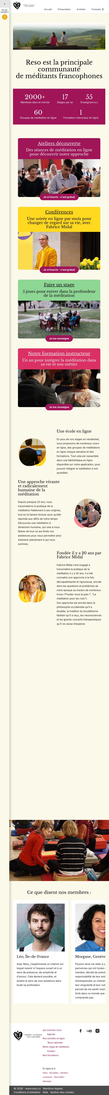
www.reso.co (33, 1088)
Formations (97, 9)
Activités (81, 9)
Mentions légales (53, 1088)
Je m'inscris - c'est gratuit (59, 197)
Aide (45, 1092)
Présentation (64, 9)
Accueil (48, 9)
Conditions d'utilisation (27, 1092)
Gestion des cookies (62, 1092)
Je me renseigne (59, 338)
